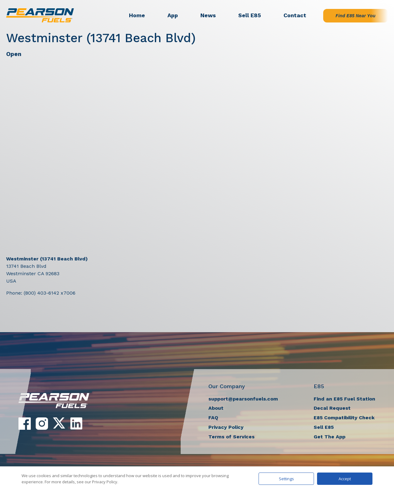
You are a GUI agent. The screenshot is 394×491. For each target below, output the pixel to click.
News (208, 15)
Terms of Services (231, 437)
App (172, 15)
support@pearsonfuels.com (243, 399)
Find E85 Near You (356, 15)
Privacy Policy (225, 427)
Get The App (329, 437)
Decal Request (332, 408)
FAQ (213, 418)
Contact (294, 15)
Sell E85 (249, 15)
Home (137, 15)
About (215, 408)
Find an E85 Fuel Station (344, 399)
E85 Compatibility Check (344, 418)
